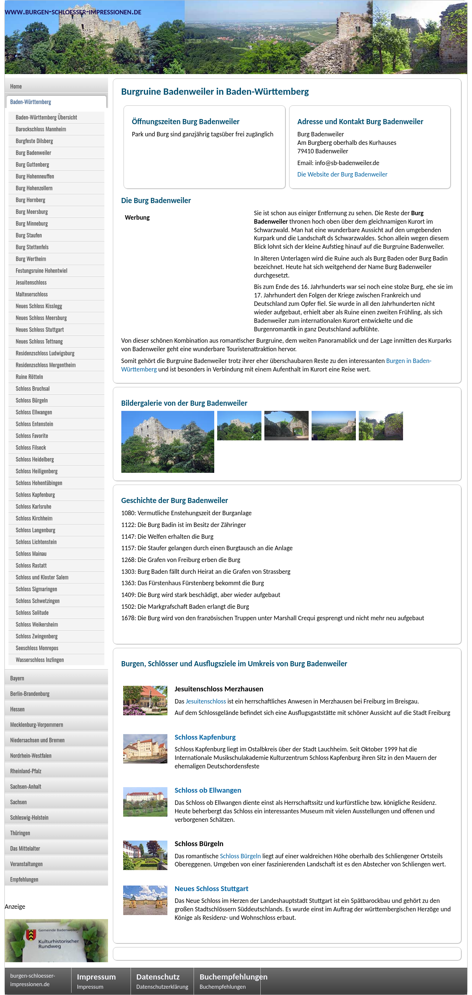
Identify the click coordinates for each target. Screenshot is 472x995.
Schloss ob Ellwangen (208, 790)
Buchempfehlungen (227, 976)
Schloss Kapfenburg (205, 737)
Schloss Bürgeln (240, 856)
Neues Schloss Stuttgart (212, 888)
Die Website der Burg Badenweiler (343, 174)
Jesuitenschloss (206, 701)
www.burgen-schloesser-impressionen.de (73, 11)
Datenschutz (158, 976)
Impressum (96, 976)
